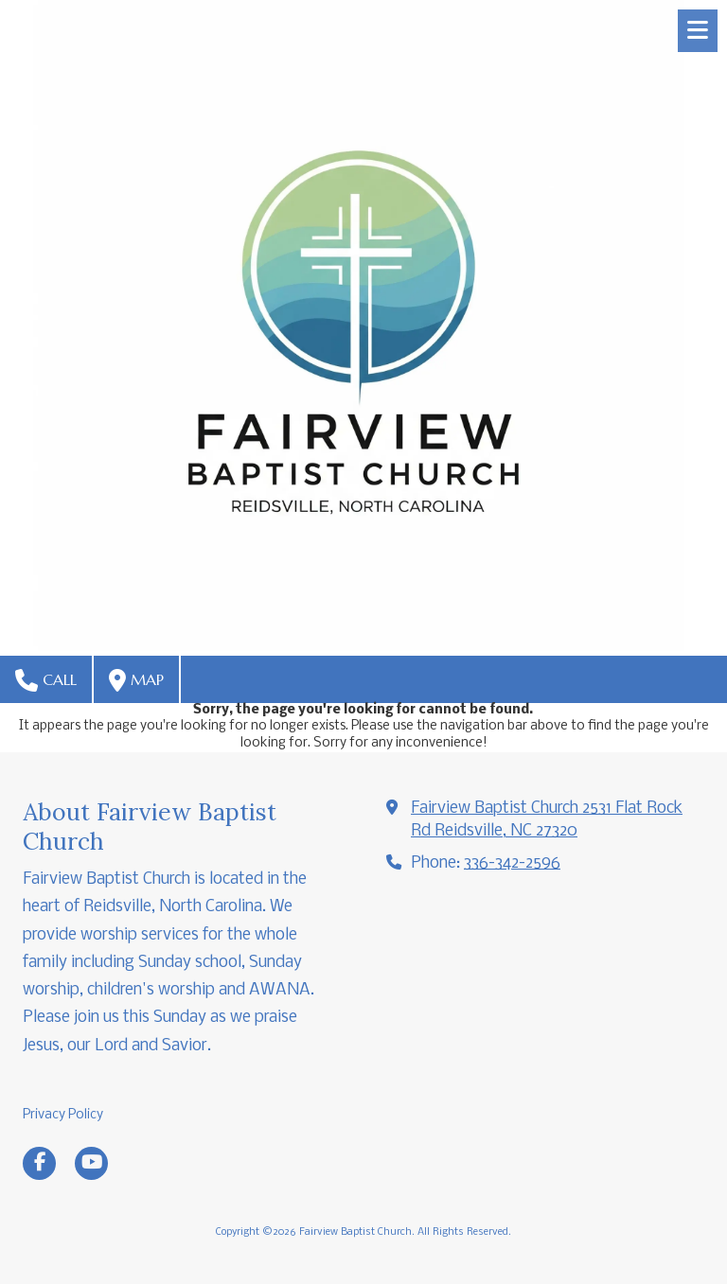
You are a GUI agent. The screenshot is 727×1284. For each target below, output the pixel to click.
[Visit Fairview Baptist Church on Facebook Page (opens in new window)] (39, 1163)
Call (46, 680)
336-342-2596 (512, 863)
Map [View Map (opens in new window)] (136, 680)
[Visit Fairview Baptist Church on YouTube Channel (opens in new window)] (91, 1163)
